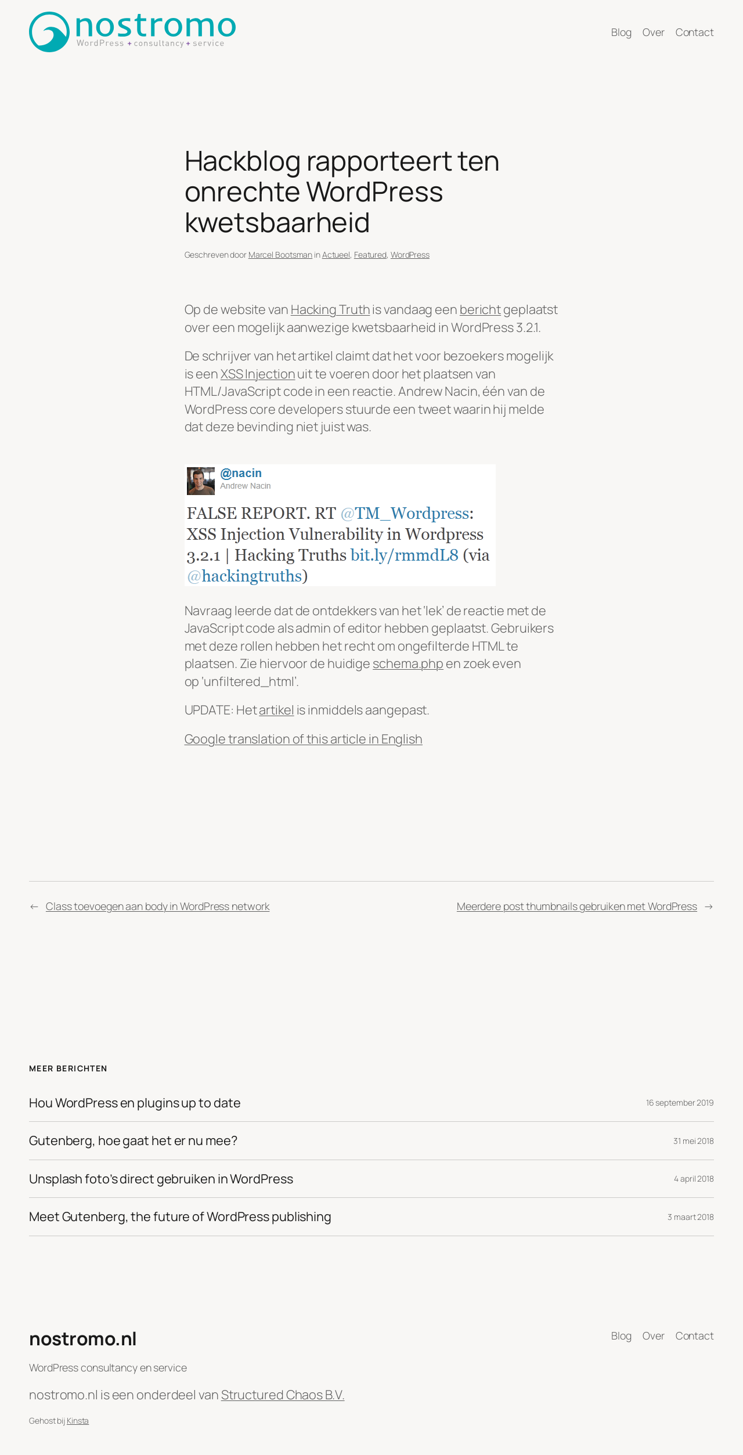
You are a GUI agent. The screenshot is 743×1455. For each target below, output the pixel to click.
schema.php (408, 663)
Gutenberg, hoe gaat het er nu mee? (133, 1140)
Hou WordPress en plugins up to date (135, 1103)
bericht (480, 309)
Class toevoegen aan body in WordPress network (158, 906)
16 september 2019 (680, 1102)
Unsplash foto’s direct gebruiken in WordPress (161, 1179)
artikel (276, 710)
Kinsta (78, 1420)
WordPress (410, 254)
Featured (370, 254)
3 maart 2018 (691, 1216)
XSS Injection (258, 373)
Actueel (336, 254)
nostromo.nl (83, 1338)
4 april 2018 (694, 1178)
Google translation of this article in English (304, 739)
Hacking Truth (330, 309)
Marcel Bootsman (280, 254)
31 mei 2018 (693, 1140)
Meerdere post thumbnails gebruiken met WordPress (577, 906)
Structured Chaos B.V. (283, 1394)
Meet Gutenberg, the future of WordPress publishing (180, 1216)
